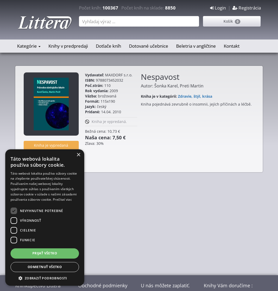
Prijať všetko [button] (44, 253)
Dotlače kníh (108, 46)
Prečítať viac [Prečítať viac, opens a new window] (62, 199)
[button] (45, 277)
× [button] (78, 155)
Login (218, 8)
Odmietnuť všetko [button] (45, 267)
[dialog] (44, 217)
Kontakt (232, 46)
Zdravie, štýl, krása (195, 96)
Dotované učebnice (148, 46)
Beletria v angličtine (196, 46)
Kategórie (29, 46)
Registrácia (246, 8)
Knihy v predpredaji (68, 46)
